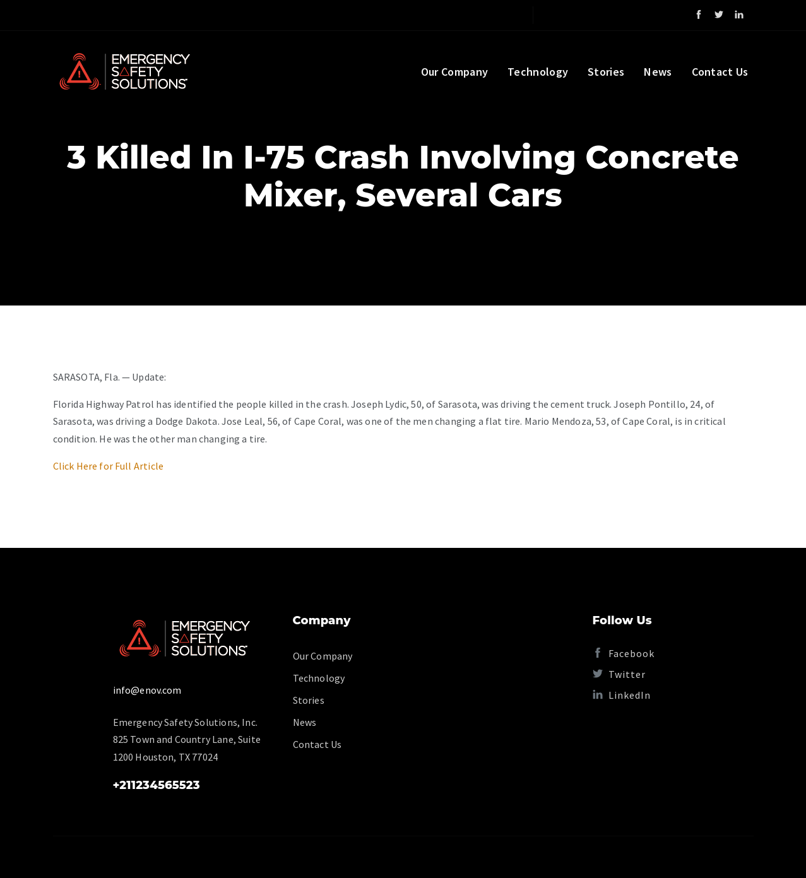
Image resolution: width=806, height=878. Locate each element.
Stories (606, 71)
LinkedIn (622, 695)
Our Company (454, 71)
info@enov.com (147, 690)
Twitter (619, 674)
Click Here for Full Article (108, 466)
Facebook (624, 653)
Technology (537, 71)
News (658, 71)
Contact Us (720, 71)
